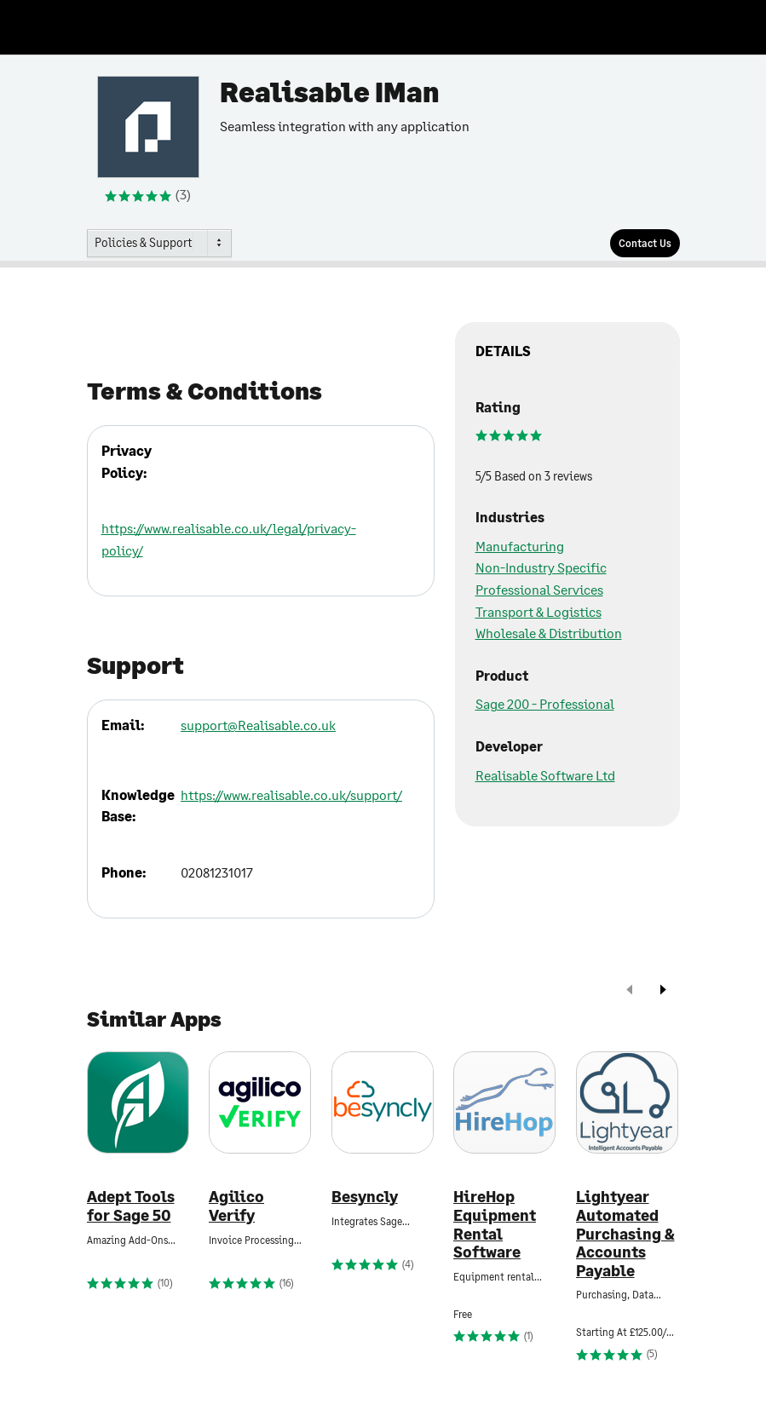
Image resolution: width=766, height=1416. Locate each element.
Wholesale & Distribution (548, 633)
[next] (663, 991)
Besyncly (364, 1197)
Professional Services (539, 589)
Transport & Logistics (538, 611)
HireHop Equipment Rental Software (494, 1224)
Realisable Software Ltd (545, 775)
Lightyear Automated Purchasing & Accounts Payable (625, 1233)
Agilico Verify (236, 1206)
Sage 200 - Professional (544, 703)
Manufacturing (519, 546)
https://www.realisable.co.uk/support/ (291, 794)
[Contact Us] (645, 243)
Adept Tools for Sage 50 (131, 1206)
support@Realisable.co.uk (258, 725)
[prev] (630, 991)
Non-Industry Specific (541, 567)
